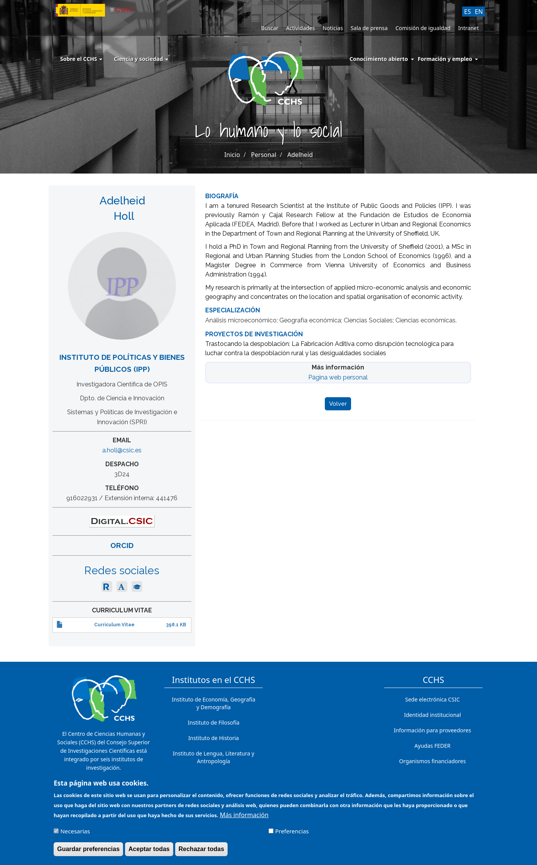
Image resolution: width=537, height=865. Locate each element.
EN (479, 11)
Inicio (232, 154)
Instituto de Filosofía (213, 722)
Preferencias (292, 834)
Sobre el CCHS (81, 58)
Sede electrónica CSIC (432, 699)
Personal (264, 154)
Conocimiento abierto (379, 58)
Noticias (333, 28)
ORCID (121, 545)
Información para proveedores (432, 730)
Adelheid (300, 154)
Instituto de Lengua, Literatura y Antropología (213, 757)
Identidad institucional (432, 714)
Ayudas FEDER (432, 745)
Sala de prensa (369, 28)
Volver (338, 403)
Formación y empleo (445, 58)
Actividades (300, 28)
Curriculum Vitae (114, 624)
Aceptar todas (149, 852)
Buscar (270, 28)
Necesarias (75, 834)
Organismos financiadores (432, 761)
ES (467, 11)
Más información (244, 818)
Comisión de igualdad (423, 28)
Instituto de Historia (213, 738)
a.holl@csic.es (122, 450)
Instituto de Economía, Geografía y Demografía (213, 703)
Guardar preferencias (88, 852)
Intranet (468, 28)
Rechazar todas (201, 852)
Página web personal (338, 377)
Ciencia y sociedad (141, 58)
